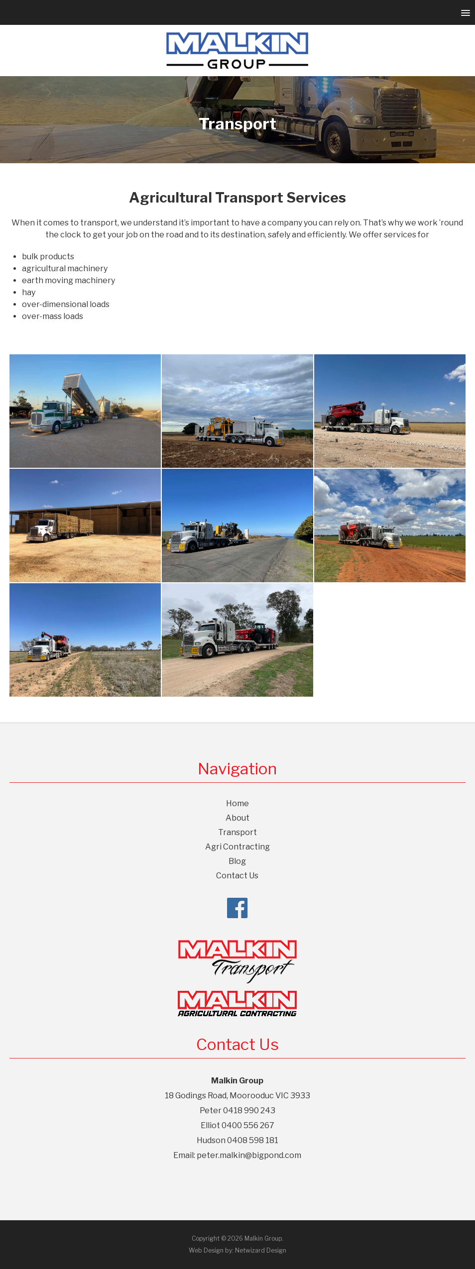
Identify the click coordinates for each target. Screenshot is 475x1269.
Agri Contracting (237, 846)
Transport (237, 832)
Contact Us (237, 875)
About (237, 818)
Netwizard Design (260, 1250)
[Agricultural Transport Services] (85, 525)
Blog (237, 861)
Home (237, 803)
